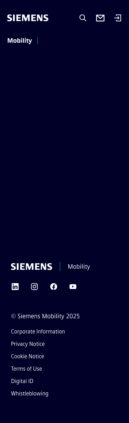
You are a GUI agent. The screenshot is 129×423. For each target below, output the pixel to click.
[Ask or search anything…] (83, 18)
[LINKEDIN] (15, 289)
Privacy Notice (28, 344)
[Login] (118, 18)
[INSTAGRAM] (34, 289)
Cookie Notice (27, 356)
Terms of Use (26, 368)
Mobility (19, 40)
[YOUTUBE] (73, 289)
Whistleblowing (30, 393)
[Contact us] (100, 18)
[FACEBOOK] (54, 289)
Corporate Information (38, 331)
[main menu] (51, 41)
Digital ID (22, 381)
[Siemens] (28, 17)
